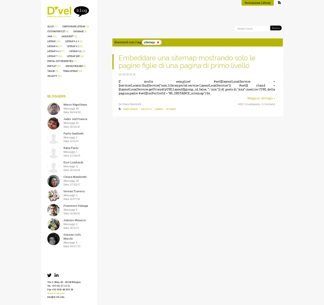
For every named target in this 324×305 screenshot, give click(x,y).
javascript (69, 36)
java (52, 36)
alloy (52, 26)
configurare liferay (75, 26)
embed (159, 109)
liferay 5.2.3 (74, 41)
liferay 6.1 (75, 46)
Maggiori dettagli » (261, 98)
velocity (54, 76)
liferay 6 (54, 46)
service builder (76, 66)
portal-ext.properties (61, 61)
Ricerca (276, 28)
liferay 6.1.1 (56, 51)
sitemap (171, 109)
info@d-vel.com (55, 296)
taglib (52, 71)
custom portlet (58, 31)
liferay (54, 41)
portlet (54, 66)
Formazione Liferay (258, 3)
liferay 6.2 (77, 51)
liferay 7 (54, 56)
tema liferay (72, 71)
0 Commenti (268, 104)
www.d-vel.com (56, 293)
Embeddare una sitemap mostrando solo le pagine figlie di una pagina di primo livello (187, 62)
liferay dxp (75, 56)
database (80, 31)
